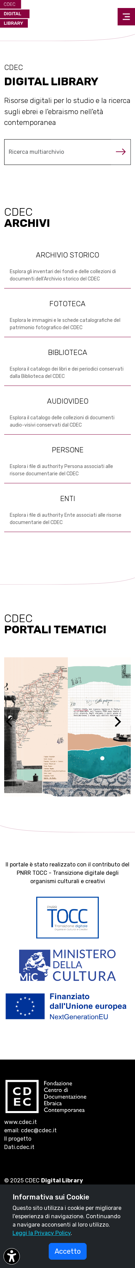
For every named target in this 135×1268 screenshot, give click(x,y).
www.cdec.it (20, 1122)
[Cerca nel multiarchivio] (57, 152)
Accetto (68, 1251)
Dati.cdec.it (19, 1147)
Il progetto (17, 1138)
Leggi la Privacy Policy (42, 1233)
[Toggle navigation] (126, 16)
